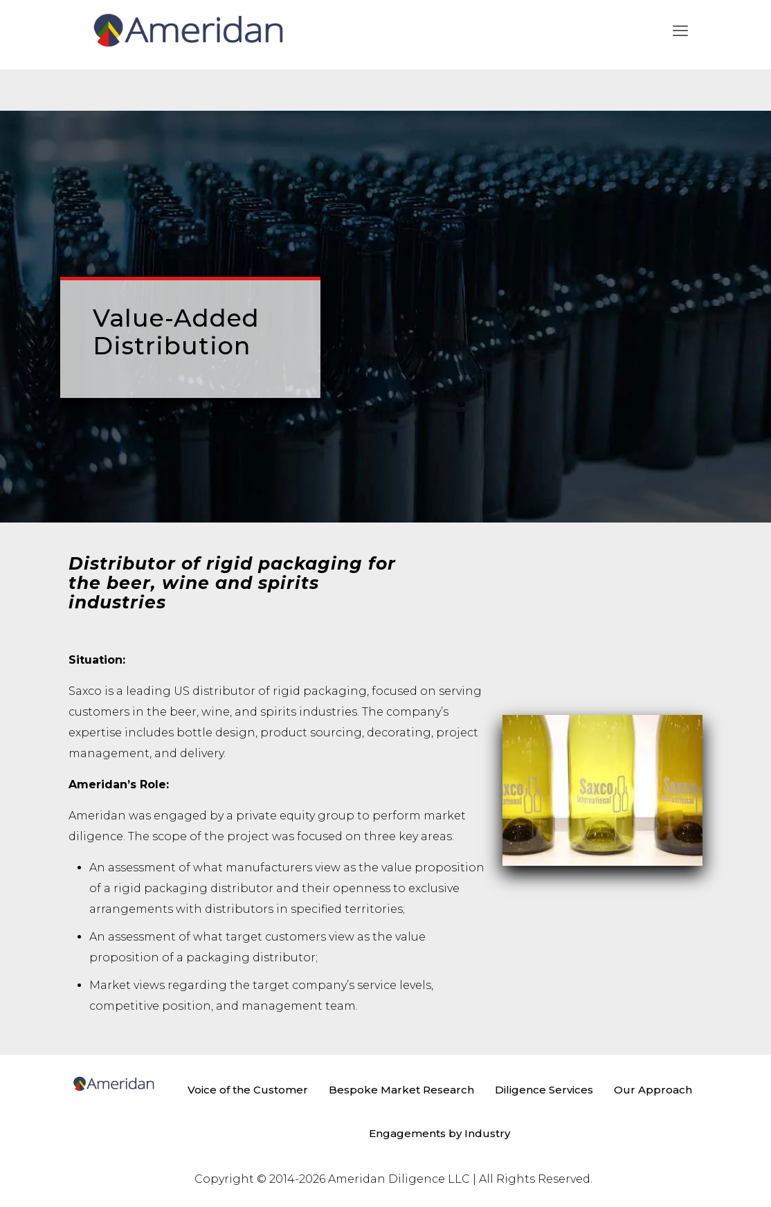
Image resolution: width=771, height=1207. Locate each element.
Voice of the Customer (248, 1089)
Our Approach (653, 1089)
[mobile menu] (680, 31)
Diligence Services (544, 1089)
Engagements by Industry (439, 1133)
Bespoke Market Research (401, 1089)
